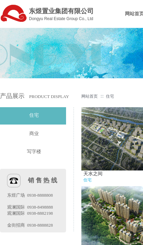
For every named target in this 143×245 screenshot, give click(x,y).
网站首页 (89, 96)
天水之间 (92, 173)
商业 (34, 133)
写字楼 (34, 151)
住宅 (110, 96)
